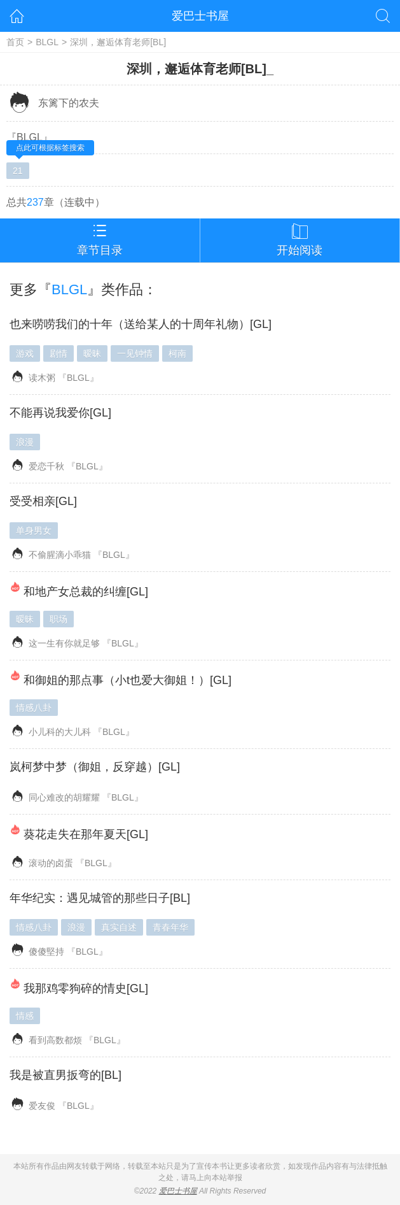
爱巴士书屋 (200, 16)
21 (18, 171)
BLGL (47, 42)
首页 (15, 42)
